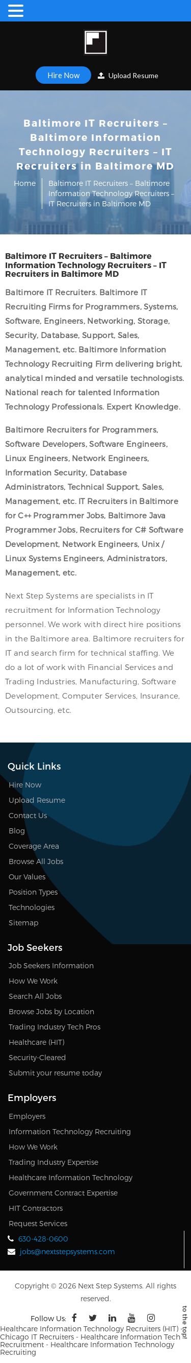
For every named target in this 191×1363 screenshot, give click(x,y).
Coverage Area (34, 846)
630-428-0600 (43, 1238)
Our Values (27, 876)
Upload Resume (128, 75)
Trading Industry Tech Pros (54, 1026)
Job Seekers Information (51, 965)
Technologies (31, 907)
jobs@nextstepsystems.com (67, 1251)
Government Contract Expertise (63, 1192)
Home (25, 183)
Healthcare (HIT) (36, 1042)
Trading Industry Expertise (53, 1162)
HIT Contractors (36, 1208)
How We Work (33, 980)
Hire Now (63, 75)
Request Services (38, 1223)
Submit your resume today (55, 1072)
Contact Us (28, 815)
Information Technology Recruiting (70, 1131)
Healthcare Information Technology (70, 1177)
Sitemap (23, 922)
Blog (17, 830)
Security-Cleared (37, 1057)
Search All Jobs (35, 996)
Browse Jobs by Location (51, 1011)
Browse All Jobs (36, 861)
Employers (27, 1116)
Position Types (33, 892)
